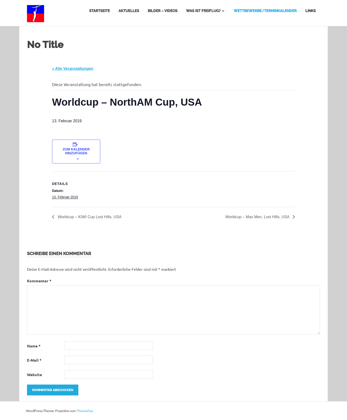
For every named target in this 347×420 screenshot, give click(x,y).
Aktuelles (129, 11)
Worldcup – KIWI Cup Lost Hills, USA (89, 217)
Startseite (99, 11)
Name (33, 345)
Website (34, 374)
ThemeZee (84, 410)
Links (310, 11)
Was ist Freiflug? (203, 11)
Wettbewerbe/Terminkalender (265, 11)
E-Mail (34, 360)
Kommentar (39, 280)
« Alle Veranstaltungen (72, 69)
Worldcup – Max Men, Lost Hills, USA (257, 217)
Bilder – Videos (162, 11)
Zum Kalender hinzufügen (76, 151)
